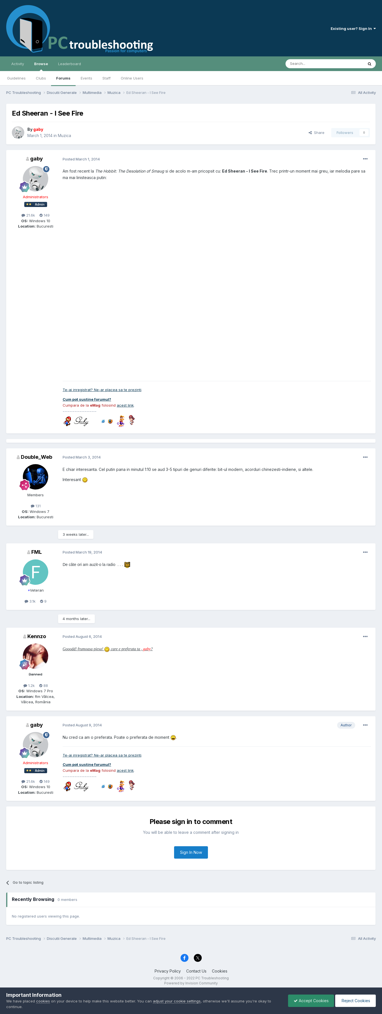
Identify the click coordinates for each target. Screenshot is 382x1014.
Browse (41, 66)
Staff (106, 78)
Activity (17, 63)
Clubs (41, 78)
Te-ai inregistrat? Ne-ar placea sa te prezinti (102, 389)
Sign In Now (191, 852)
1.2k (29, 685)
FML (36, 552)
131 (36, 506)
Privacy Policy (168, 971)
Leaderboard (69, 63)
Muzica (64, 135)
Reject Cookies (355, 1000)
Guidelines (16, 78)
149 (44, 215)
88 (43, 685)
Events (86, 78)
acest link (125, 405)
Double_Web (36, 457)
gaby (36, 159)
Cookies (219, 971)
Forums (63, 78)
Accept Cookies (309, 1000)
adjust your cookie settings (177, 1001)
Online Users (132, 78)
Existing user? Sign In (353, 28)
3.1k (30, 601)
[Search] (310, 63)
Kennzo (36, 636)
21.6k (28, 215)
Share (316, 132)
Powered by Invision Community (191, 983)
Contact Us (196, 971)
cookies (43, 1001)
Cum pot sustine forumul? (87, 399)
